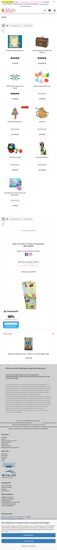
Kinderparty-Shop (28, 264)
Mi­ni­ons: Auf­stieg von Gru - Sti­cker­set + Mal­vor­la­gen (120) (28, 354)
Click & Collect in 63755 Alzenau (28, 266)
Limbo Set (42, 121)
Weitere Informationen (29, 546)
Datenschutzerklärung (15, 531)
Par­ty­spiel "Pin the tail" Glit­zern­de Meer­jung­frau (14, 194)
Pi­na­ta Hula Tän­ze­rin (42, 157)
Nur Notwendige (28, 541)
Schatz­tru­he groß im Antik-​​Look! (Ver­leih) (42, 51)
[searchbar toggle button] (44, 10)
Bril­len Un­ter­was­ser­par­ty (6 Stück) (14, 87)
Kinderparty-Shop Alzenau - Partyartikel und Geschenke (14, 516)
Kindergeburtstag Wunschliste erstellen (10, 518)
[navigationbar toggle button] (54, 10)
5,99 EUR (28, 358)
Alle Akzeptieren (28, 535)
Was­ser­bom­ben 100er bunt (42, 86)
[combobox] (16, 26)
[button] (3, 26)
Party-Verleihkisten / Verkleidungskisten (30, 2)
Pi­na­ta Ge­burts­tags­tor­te (15, 121)
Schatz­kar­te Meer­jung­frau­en (15, 50)
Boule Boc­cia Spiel (15, 157)
